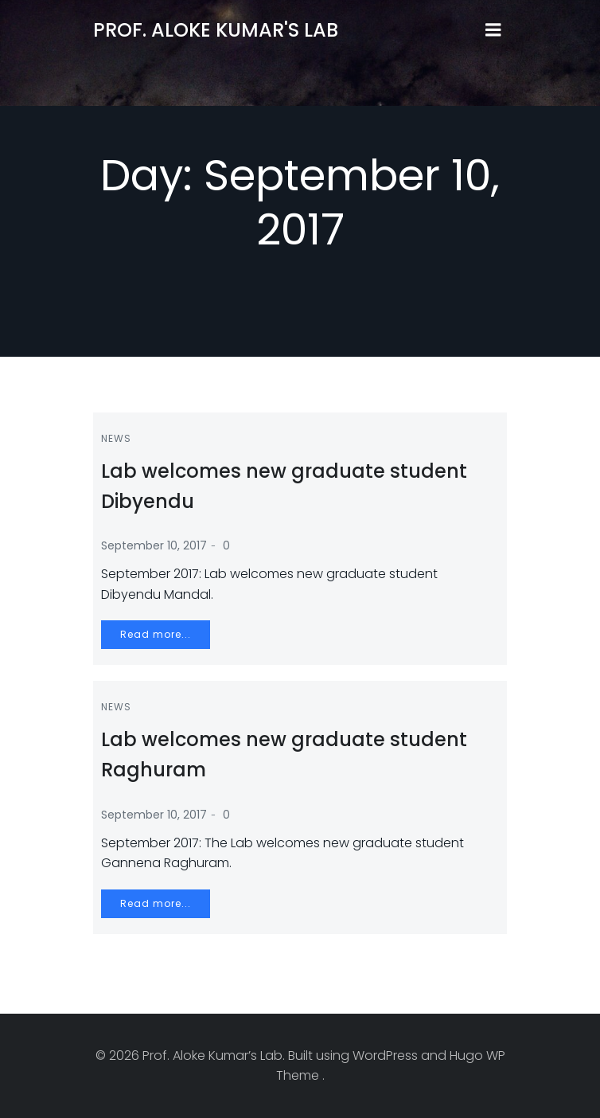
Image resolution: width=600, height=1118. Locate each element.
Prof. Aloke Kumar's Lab (215, 30)
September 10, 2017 (154, 545)
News (116, 438)
